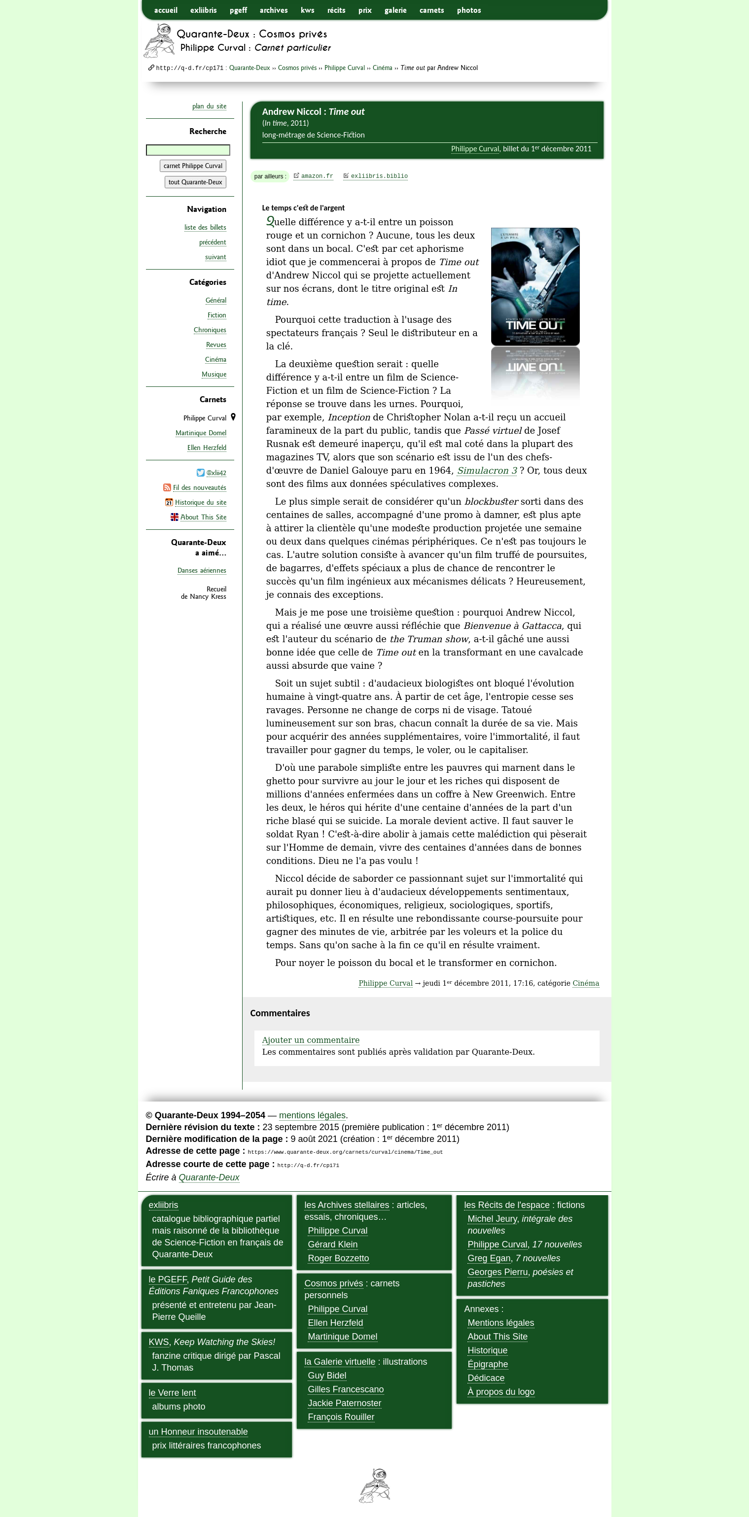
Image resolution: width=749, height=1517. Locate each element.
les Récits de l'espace (507, 1205)
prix (365, 9)
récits (336, 9)
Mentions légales (500, 1323)
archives (274, 9)
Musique (214, 374)
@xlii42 (216, 472)
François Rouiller (341, 1417)
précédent (212, 242)
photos (469, 9)
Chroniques (210, 329)
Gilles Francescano (346, 1389)
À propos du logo (501, 1392)
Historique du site (200, 502)
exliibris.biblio (379, 176)
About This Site (203, 516)
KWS (159, 1342)
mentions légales (312, 1115)
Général (216, 300)
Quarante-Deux (249, 67)
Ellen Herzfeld (206, 447)
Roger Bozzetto (338, 1258)
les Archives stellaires (346, 1205)
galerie (396, 9)
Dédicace (485, 1378)
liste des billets (205, 227)
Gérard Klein (332, 1244)
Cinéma (382, 67)
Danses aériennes (202, 569)
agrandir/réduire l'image (586, 220)
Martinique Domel (201, 432)
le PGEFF (168, 1279)
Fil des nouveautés (199, 487)
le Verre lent (172, 1393)
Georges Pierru (497, 1272)
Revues (216, 344)
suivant (215, 257)
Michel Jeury (492, 1219)
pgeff (238, 9)
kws (308, 9)
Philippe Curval (344, 67)
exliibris (203, 9)
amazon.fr (317, 176)
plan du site (209, 106)
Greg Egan (488, 1258)
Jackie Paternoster (344, 1403)
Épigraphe (487, 1364)
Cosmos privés (297, 67)
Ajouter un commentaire (311, 1040)
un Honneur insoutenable (198, 1432)
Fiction (217, 314)
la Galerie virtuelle (339, 1362)
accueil (166, 9)
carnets (432, 9)
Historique (487, 1350)
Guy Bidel (327, 1375)
